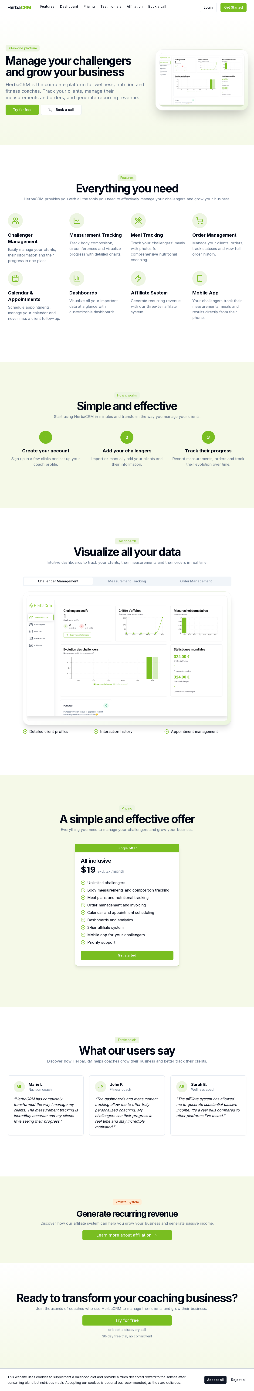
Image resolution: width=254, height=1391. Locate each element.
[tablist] (127, 581)
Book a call (157, 6)
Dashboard (69, 6)
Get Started (233, 7)
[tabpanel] (127, 662)
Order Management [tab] (196, 581)
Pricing (89, 6)
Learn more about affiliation (127, 1235)
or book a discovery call (127, 1330)
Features (47, 6)
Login (208, 7)
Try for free (22, 110)
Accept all (215, 1380)
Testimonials (110, 6)
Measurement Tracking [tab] (127, 581)
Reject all (239, 1380)
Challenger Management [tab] (58, 581)
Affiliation (135, 6)
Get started (127, 955)
